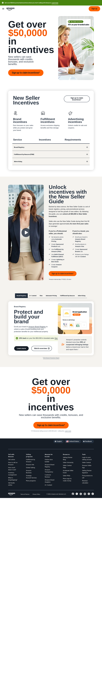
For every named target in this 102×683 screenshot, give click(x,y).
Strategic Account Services (31, 477)
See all (57, 338)
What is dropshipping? (12, 479)
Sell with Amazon (11, 455)
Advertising (81, 295)
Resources (66, 454)
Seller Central (86, 462)
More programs (31, 481)
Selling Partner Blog (67, 458)
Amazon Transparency (49, 471)
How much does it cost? (12, 469)
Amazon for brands (49, 455)
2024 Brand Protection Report (51, 358)
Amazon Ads (30, 464)
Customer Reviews (48, 476)
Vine (41, 295)
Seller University (68, 462)
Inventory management (12, 474)
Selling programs (29, 455)
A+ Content (32, 295)
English (59, 441)
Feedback (88, 441)
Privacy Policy (36, 494)
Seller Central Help (67, 466)
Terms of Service (25, 494)
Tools (84, 454)
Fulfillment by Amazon (67, 295)
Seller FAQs (66, 475)
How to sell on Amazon (12, 463)
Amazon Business (29, 471)
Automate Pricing (51, 295)
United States (74, 441)
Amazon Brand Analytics (49, 481)
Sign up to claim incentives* (26, 72)
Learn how (55, 3)
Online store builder (49, 460)
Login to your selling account (87, 458)
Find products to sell (87, 477)
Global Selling (30, 467)
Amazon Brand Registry (37, 327)
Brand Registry (21, 295)
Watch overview (40, 348)
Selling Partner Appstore (86, 471)
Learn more (21, 348)
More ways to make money (67, 480)
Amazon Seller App (86, 466)
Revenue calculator (85, 482)
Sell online (11, 459)
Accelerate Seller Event (68, 471)
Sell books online (11, 484)
